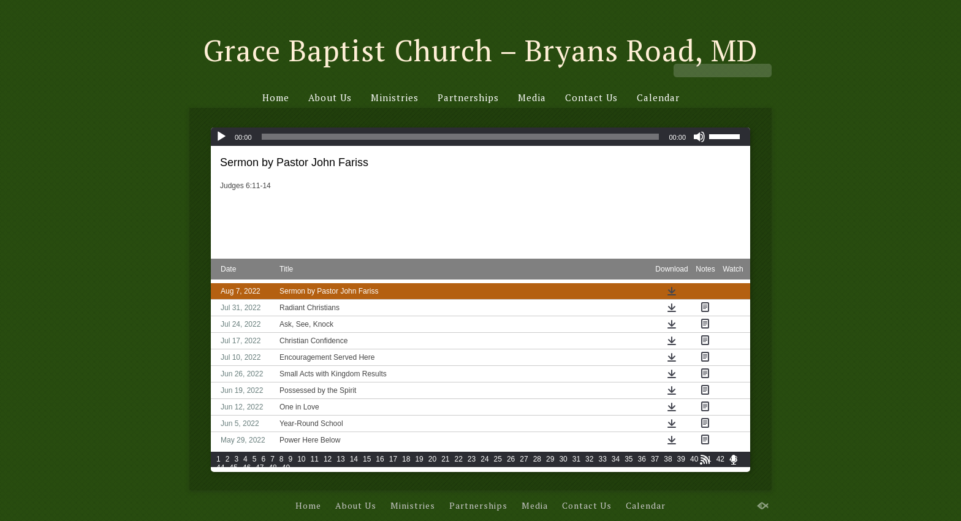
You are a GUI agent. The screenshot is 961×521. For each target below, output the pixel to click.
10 (301, 459)
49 (286, 467)
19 (419, 459)
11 (315, 459)
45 (233, 467)
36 (642, 459)
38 (668, 459)
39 (681, 459)
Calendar (658, 97)
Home (275, 97)
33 (602, 459)
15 (367, 459)
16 (380, 459)
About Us (330, 97)
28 (537, 459)
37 (655, 459)
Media (532, 97)
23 (472, 459)
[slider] (460, 137)
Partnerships (468, 97)
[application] (480, 136)
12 (328, 459)
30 (563, 459)
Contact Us (591, 97)
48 (272, 467)
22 (459, 459)
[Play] (221, 137)
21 (445, 459)
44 (220, 467)
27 (524, 459)
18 (406, 459)
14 (354, 459)
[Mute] (699, 137)
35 (628, 459)
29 (550, 459)
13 (340, 459)
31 (576, 459)
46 (247, 467)
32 (589, 459)
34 (616, 459)
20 (432, 459)
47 (260, 467)
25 (498, 459)
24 (484, 459)
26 (511, 459)
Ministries (395, 97)
